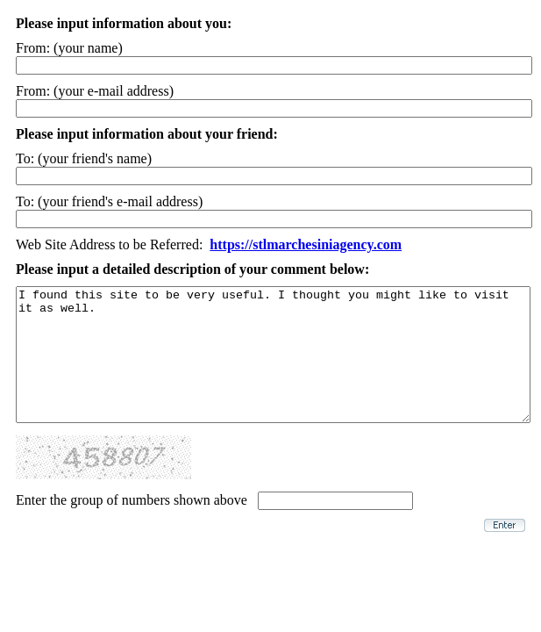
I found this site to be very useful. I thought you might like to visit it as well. (273, 367)
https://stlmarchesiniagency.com (306, 244)
